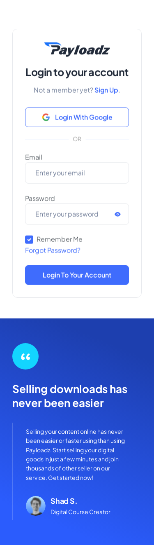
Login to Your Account (77, 278)
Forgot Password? (52, 253)
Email (33, 160)
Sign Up (106, 93)
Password (40, 201)
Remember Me (60, 242)
